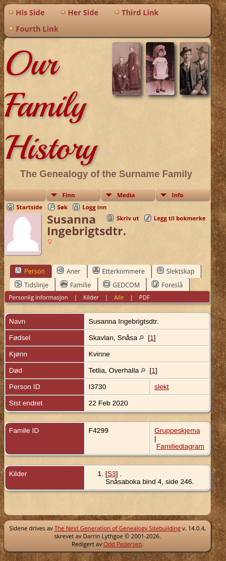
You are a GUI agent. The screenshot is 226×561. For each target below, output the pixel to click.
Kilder (91, 297)
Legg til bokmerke (180, 218)
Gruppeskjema (177, 430)
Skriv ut (127, 218)
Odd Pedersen (122, 544)
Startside (29, 207)
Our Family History (50, 105)
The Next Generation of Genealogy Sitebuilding (117, 528)
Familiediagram (180, 446)
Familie (76, 284)
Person (30, 271)
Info (177, 195)
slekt (161, 387)
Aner (69, 271)
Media (126, 195)
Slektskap (175, 271)
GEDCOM (121, 284)
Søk (62, 207)
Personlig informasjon (38, 297)
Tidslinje (31, 284)
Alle (119, 297)
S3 (111, 474)
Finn (68, 195)
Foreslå (167, 284)
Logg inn (94, 207)
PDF (144, 297)
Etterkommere (119, 271)
